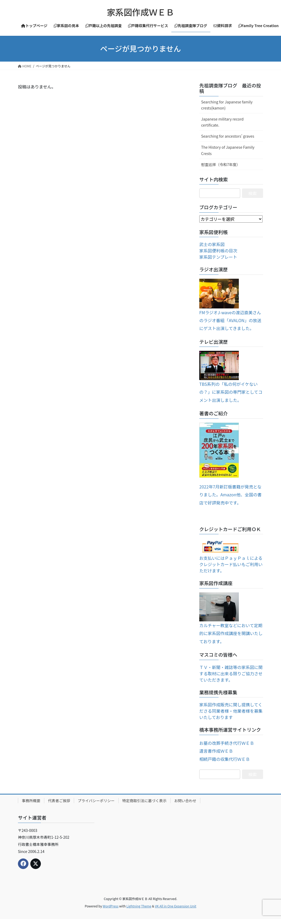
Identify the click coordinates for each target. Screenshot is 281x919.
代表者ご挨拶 (59, 800)
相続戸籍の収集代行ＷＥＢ (224, 759)
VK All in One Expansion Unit (175, 906)
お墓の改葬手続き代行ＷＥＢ (226, 743)
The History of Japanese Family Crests (227, 150)
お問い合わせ (185, 800)
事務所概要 (31, 800)
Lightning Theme (138, 906)
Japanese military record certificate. (222, 122)
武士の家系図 (212, 244)
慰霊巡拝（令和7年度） (220, 164)
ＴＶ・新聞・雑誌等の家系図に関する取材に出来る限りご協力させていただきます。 (231, 673)
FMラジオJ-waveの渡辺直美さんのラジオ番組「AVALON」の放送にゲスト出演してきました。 (230, 320)
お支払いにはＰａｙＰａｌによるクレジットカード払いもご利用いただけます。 (231, 564)
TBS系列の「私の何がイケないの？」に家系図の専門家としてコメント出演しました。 (231, 392)
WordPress (111, 906)
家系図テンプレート (218, 257)
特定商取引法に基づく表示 (144, 800)
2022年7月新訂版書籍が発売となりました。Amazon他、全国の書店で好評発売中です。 (230, 494)
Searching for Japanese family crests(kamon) (227, 105)
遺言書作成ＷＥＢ (216, 751)
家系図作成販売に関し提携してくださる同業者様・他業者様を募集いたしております (231, 710)
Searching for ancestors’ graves (227, 136)
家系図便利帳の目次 (218, 250)
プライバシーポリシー (96, 800)
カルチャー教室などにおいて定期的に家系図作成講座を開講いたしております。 (231, 633)
